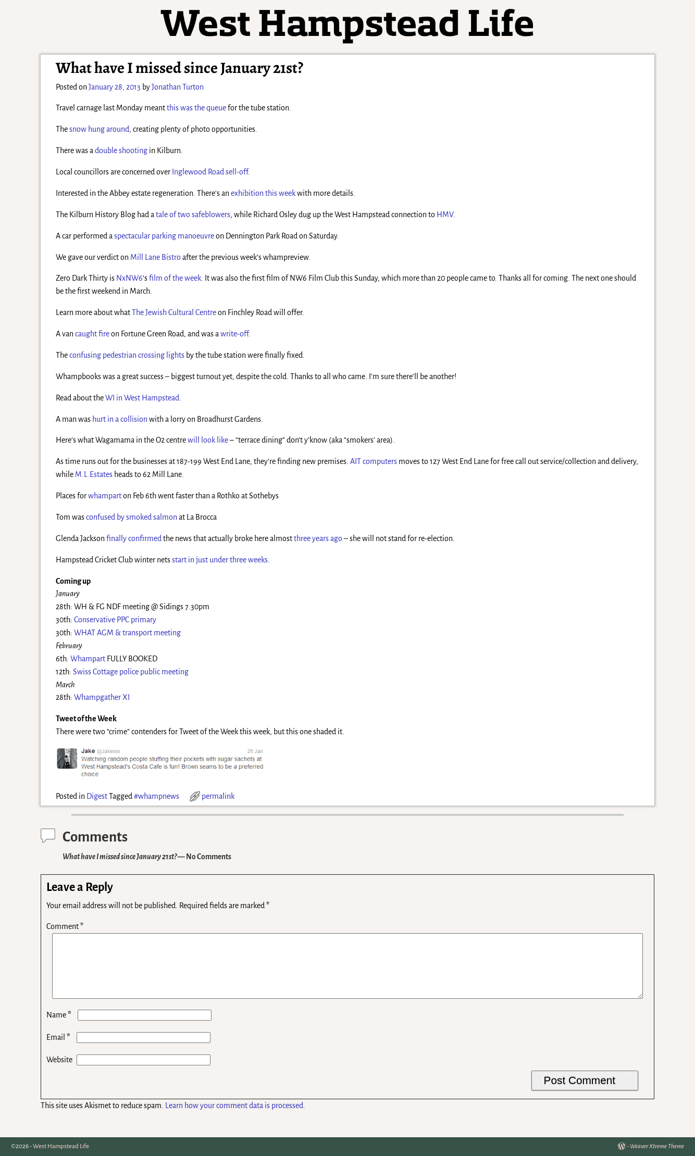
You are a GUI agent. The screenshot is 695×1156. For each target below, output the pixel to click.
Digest (96, 796)
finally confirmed (134, 538)
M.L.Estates (94, 474)
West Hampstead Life (61, 1146)
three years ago (318, 538)
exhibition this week (263, 193)
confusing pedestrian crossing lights (126, 355)
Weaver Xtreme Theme (657, 1146)
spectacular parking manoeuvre (164, 236)
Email (59, 1050)
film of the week (175, 278)
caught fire (92, 334)
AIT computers (373, 461)
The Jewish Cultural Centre (174, 312)
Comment (65, 926)
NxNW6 (129, 278)
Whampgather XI (102, 697)
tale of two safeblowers (193, 214)
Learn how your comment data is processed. (235, 1118)
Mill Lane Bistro (155, 257)
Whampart (87, 659)
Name (59, 1027)
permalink (218, 796)
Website (59, 1072)
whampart (104, 496)
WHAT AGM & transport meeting (127, 633)
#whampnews (156, 796)
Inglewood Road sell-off (210, 172)
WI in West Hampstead (142, 398)
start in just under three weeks (220, 560)
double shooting (121, 150)
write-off (234, 334)
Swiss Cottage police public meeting (131, 672)
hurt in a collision (119, 419)
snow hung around (99, 129)
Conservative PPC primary (115, 619)
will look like (208, 440)
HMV (445, 214)
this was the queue (196, 108)
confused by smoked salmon (131, 517)
